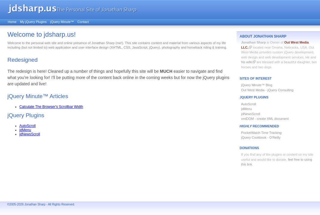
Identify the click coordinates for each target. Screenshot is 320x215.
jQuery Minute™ (62, 22)
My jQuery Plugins (33, 22)
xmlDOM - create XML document (265, 118)
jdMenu (246, 109)
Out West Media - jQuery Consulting (267, 90)
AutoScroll (248, 104)
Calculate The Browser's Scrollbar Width (51, 107)
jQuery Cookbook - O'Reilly (260, 137)
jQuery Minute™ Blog (256, 85)
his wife (246, 62)
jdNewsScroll (250, 114)
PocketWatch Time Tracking (261, 132)
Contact (83, 22)
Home (12, 22)
